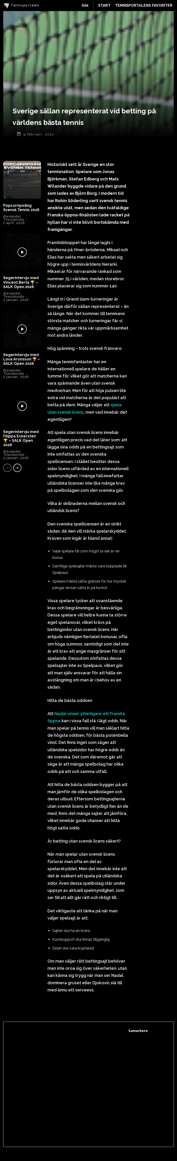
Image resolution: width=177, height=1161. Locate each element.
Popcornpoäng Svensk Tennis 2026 (21, 207)
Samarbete (138, 1030)
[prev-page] (7, 468)
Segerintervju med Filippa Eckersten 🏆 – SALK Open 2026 (21, 438)
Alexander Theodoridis (13, 218)
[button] (85, 5)
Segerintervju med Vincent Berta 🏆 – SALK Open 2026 (21, 282)
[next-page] (17, 468)
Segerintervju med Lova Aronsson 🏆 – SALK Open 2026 (21, 359)
